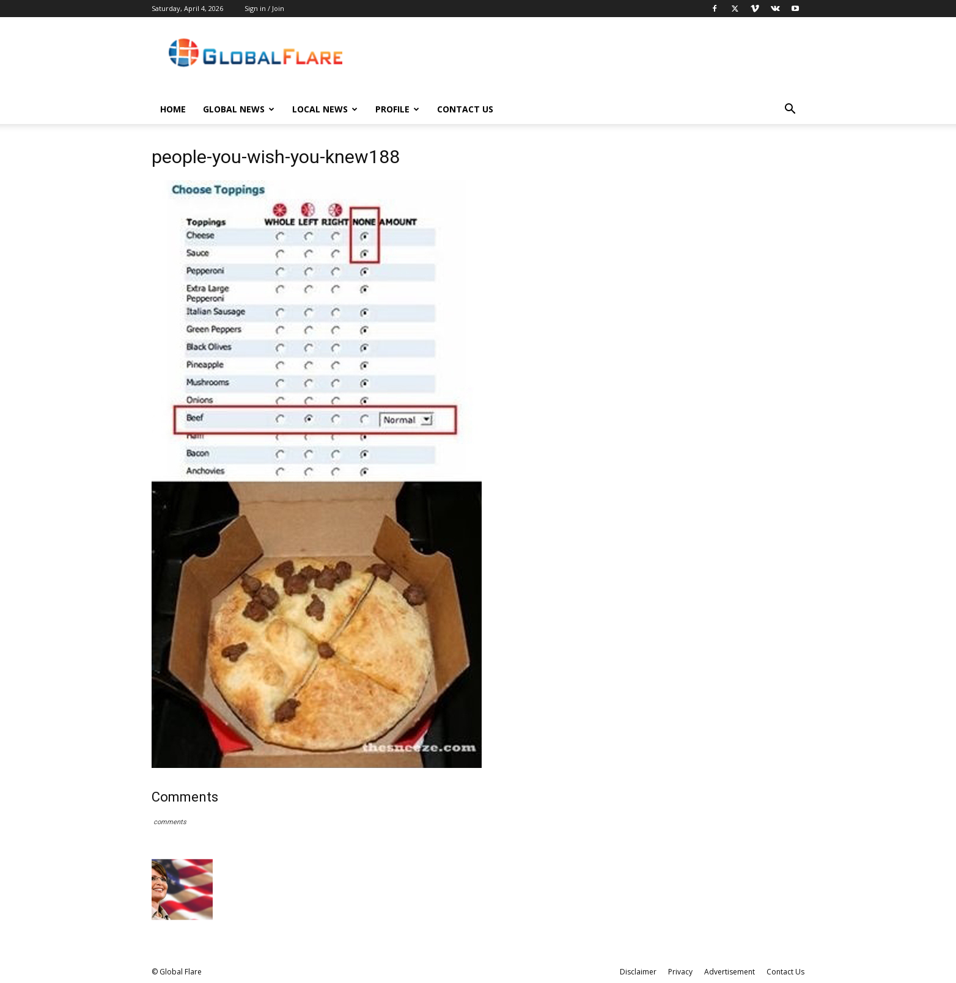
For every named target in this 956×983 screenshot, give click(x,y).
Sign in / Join (264, 8)
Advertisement (729, 972)
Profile (397, 109)
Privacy (680, 972)
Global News (238, 109)
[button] (789, 110)
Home (173, 109)
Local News (325, 109)
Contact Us (465, 109)
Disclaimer (638, 972)
